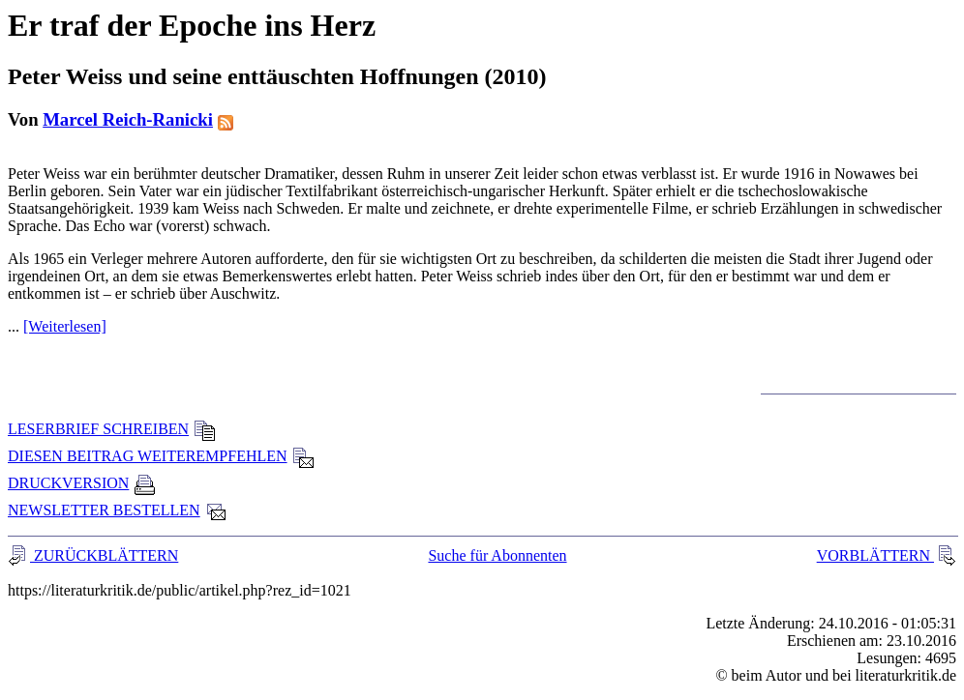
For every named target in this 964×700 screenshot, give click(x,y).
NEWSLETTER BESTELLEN (117, 510)
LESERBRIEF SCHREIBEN (112, 429)
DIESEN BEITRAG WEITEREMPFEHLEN (161, 456)
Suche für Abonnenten (497, 555)
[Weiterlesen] (64, 326)
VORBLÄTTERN (875, 555)
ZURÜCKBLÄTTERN (104, 555)
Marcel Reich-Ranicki (128, 119)
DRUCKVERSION (82, 483)
